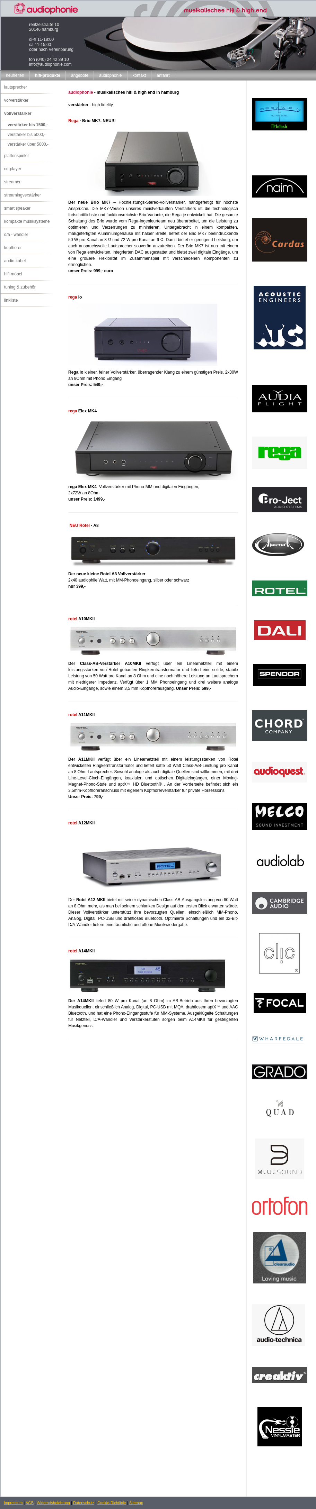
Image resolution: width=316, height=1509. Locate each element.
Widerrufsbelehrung (53, 1503)
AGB (30, 1503)
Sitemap (136, 1503)
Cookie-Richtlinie (111, 1503)
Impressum (13, 1503)
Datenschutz (83, 1503)
